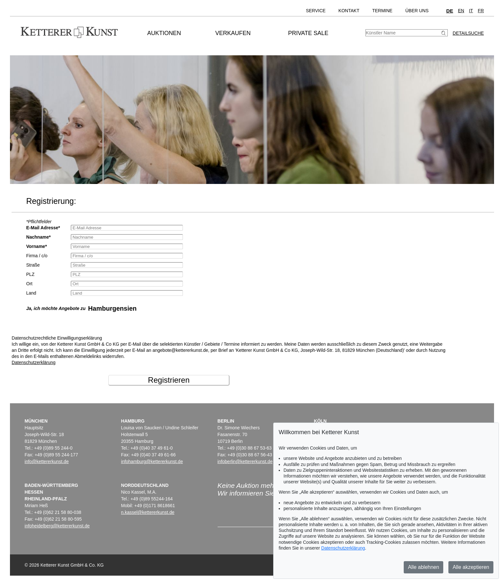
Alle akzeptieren (471, 567)
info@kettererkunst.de (47, 461)
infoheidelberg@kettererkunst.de (57, 525)
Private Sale (308, 33)
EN (461, 10)
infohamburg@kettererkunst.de (152, 461)
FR (481, 10)
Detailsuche (468, 33)
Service (316, 10)
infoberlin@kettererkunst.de (245, 461)
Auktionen (164, 33)
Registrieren (168, 380)
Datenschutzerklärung (33, 362)
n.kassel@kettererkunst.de (148, 512)
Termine (382, 10)
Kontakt (348, 10)
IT (471, 10)
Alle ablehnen (423, 567)
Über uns (416, 10)
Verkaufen (233, 33)
